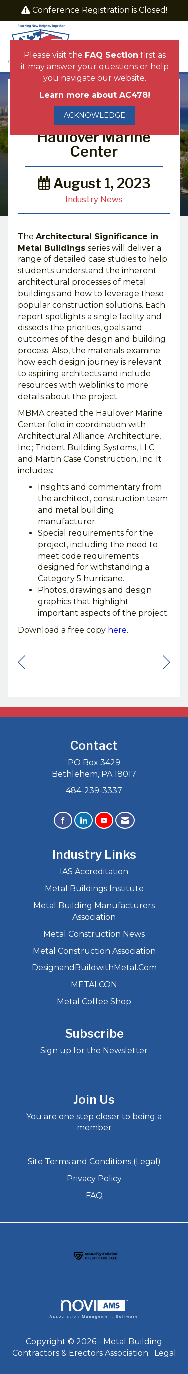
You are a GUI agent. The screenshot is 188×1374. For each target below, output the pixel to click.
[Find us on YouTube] (104, 820)
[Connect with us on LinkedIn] (83, 820)
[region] (166, 662)
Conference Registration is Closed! (99, 10)
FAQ (94, 1195)
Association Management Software (93, 1309)
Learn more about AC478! (94, 95)
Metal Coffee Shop (94, 1001)
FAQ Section (111, 55)
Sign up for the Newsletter (94, 1050)
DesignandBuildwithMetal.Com (94, 967)
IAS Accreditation (94, 871)
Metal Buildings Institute (94, 888)
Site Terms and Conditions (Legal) (94, 1161)
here (117, 630)
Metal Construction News (94, 934)
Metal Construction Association (94, 951)
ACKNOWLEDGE (94, 115)
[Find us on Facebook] (63, 820)
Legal (165, 1353)
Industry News (94, 199)
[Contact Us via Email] (125, 820)
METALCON (94, 984)
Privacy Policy (94, 1178)
